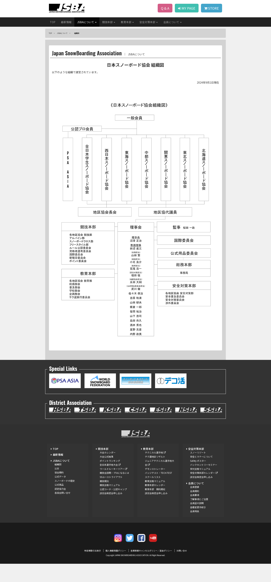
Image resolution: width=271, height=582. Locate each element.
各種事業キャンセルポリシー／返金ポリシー (151, 550)
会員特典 (194, 511)
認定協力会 (60, 488)
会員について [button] (172, 22)
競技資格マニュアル (110, 485)
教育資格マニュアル (155, 481)
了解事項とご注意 (199, 499)
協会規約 (59, 472)
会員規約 (194, 491)
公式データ (60, 476)
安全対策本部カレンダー (204, 472)
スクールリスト (153, 476)
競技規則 (104, 481)
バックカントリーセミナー (203, 464)
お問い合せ (182, 550)
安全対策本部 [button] (148, 22)
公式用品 (59, 484)
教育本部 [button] (127, 22)
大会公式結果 (106, 456)
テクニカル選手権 (155, 452)
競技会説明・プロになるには (114, 472)
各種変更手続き (198, 507)
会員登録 (194, 486)
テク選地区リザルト (155, 456)
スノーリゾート (198, 452)
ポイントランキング (110, 460)
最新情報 (66, 22)
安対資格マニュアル (200, 468)
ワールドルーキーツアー (113, 468)
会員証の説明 (197, 503)
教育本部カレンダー (155, 485)
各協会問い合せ (62, 492)
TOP (52, 22)
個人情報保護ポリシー (115, 550)
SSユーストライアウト (111, 476)
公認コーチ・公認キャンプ (113, 489)
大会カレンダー (108, 452)
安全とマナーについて (201, 456)
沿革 (57, 468)
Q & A (165, 8)
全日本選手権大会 (110, 464)
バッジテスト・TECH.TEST (158, 472)
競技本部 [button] (108, 22)
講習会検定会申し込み (111, 493)
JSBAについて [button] (87, 22)
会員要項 (194, 495)
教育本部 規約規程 (155, 489)
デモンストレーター (155, 468)
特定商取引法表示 (92, 550)
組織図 (58, 464)
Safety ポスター (198, 460)
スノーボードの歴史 (65, 480)
